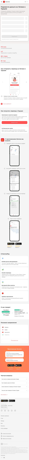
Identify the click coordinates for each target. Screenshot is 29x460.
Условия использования (7, 433)
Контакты (3, 425)
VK (12, 410)
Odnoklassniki (15, 410)
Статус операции (4, 428)
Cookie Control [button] (3, 455)
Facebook (5, 410)
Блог (2, 423)
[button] (26, 82)
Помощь (2, 420)
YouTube (2, 410)
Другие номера (10, 405)
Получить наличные (5, 415)
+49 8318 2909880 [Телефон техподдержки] (4, 405)
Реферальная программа (7, 438)
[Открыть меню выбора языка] (26, 1)
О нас (2, 418)
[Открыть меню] (1, 1)
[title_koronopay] (6, 2)
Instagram (8, 410)
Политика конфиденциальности (8, 436)
